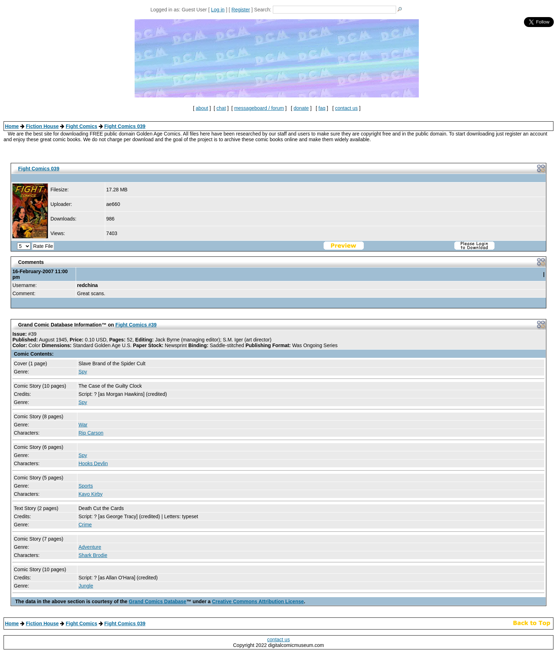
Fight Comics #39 (136, 325)
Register (241, 9)
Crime (85, 524)
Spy (83, 372)
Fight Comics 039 (124, 126)
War (83, 425)
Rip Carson (91, 433)
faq (322, 108)
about (202, 108)
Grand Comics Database (157, 601)
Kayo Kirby (91, 494)
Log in (218, 9)
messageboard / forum (259, 108)
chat (221, 108)
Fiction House (42, 126)
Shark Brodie (93, 555)
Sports (86, 486)
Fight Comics (81, 126)
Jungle (86, 586)
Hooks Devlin (93, 463)
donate (301, 108)
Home (12, 126)
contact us (346, 108)
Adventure (90, 547)
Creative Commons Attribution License (258, 601)
